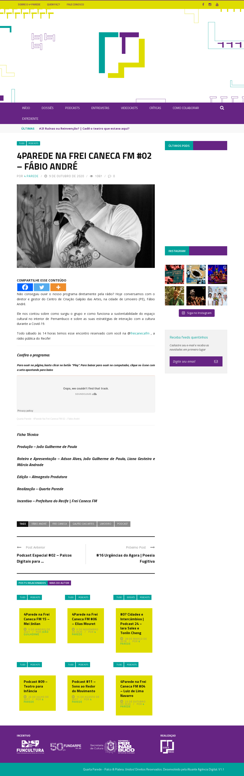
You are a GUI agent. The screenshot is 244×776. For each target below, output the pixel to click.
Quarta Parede (24, 419)
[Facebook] (25, 287)
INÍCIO (26, 107)
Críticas (155, 107)
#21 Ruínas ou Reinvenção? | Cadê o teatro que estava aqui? (84, 128)
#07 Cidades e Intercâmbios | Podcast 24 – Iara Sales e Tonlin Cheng (132, 623)
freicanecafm (139, 333)
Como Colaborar (186, 107)
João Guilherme (36, 633)
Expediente (30, 118)
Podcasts (72, 107)
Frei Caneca (59, 523)
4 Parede (31, 176)
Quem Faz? (53, 4)
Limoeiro (105, 523)
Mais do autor (59, 583)
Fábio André (39, 523)
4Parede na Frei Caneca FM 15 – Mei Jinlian (37, 619)
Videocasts (129, 107)
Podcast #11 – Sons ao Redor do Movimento (84, 686)
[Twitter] (42, 287)
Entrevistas (100, 107)
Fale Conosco (75, 4)
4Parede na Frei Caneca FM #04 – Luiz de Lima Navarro (133, 688)
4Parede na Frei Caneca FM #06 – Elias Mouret (85, 619)
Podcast (122, 523)
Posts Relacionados (32, 583)
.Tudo (21, 143)
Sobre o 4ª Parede (29, 4)
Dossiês (48, 107)
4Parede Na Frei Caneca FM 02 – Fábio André (56, 419)
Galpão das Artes (83, 523)
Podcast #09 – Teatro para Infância (36, 686)
